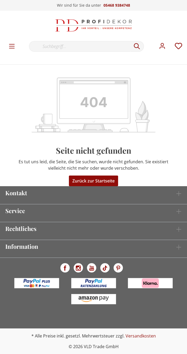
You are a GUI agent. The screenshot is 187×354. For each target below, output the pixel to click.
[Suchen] (137, 46)
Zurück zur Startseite (93, 181)
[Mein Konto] (162, 46)
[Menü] (11, 46)
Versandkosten (141, 336)
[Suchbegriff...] (79, 46)
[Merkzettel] (178, 46)
